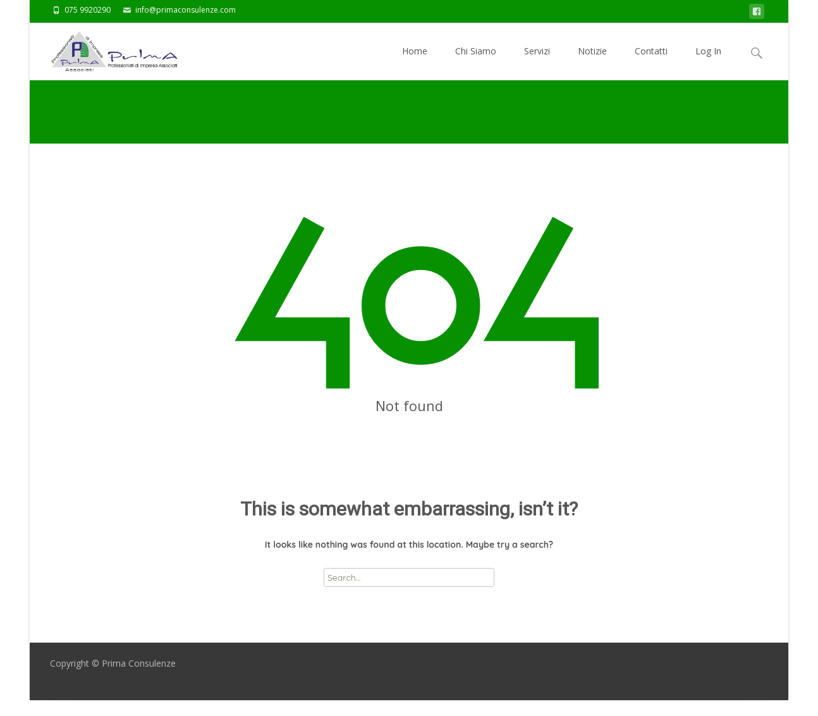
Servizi (537, 62)
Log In (708, 62)
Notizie (592, 62)
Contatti (651, 62)
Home (414, 62)
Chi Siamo (475, 62)
